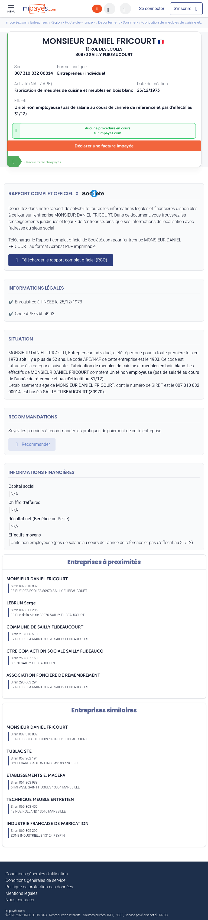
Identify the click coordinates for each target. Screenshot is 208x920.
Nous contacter (20, 899)
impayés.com (110, 133)
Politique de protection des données (39, 886)
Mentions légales (21, 893)
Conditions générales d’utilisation (36, 873)
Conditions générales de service (35, 880)
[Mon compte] (151, 9)
